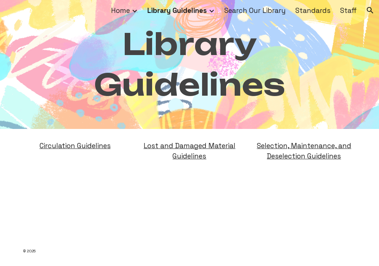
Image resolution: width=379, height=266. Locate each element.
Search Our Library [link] (255, 10)
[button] (370, 10)
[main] (189, 64)
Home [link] (120, 10)
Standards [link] (313, 10)
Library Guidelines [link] (177, 10)
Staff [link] (348, 10)
